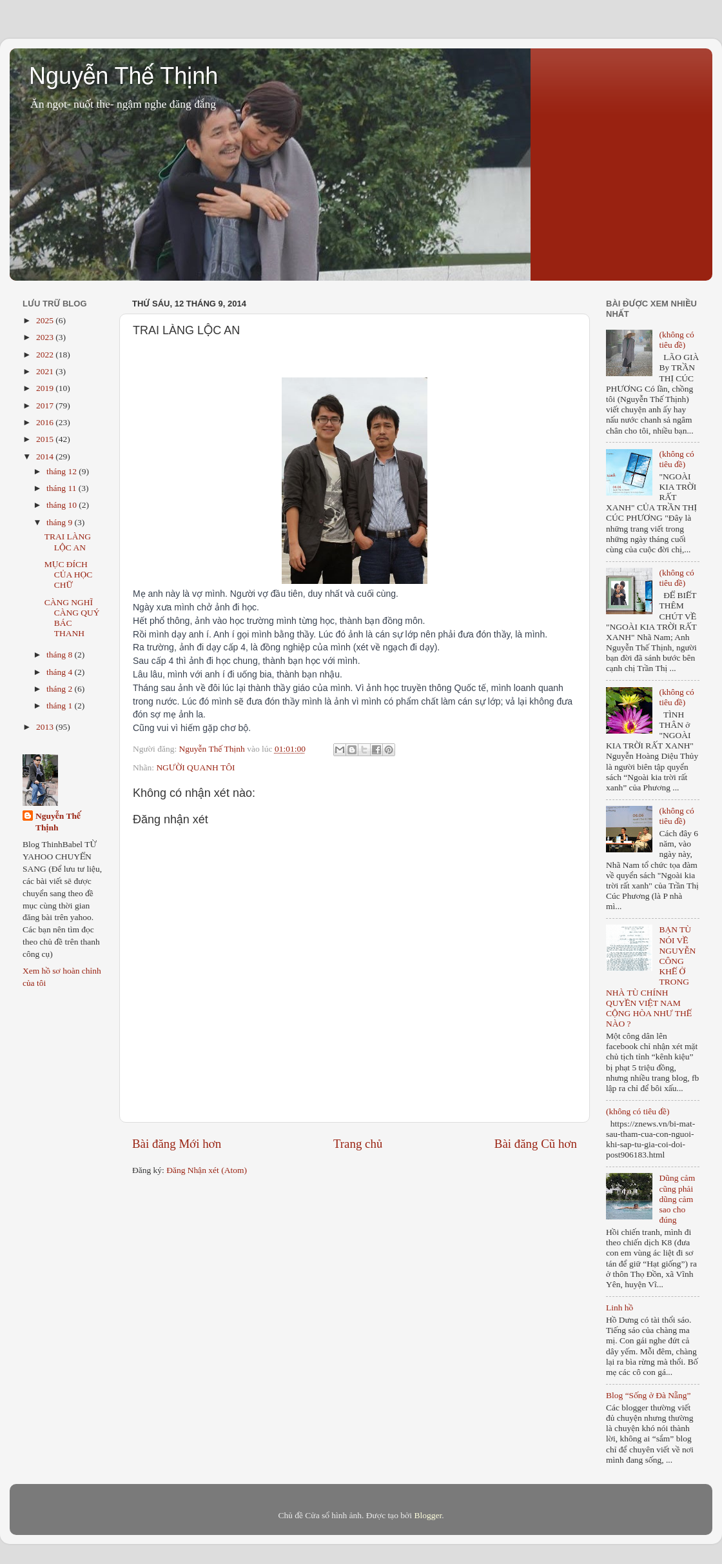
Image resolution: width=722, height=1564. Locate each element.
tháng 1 (60, 705)
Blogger (428, 1515)
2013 (45, 727)
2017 (45, 405)
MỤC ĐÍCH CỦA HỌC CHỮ (68, 574)
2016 (45, 422)
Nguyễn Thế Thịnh (123, 76)
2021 (45, 371)
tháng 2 (60, 689)
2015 (45, 439)
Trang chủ (357, 1143)
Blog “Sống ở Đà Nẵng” (648, 1395)
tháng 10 (62, 505)
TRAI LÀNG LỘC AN (67, 542)
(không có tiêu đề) (676, 340)
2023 (45, 337)
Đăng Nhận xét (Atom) (206, 1170)
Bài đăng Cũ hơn (535, 1143)
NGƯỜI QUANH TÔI (195, 767)
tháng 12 (62, 471)
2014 (45, 456)
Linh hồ (619, 1307)
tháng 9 (60, 522)
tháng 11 (62, 488)
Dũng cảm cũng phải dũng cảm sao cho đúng (677, 1199)
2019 (45, 388)
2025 (45, 320)
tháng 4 (60, 672)
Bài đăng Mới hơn (176, 1143)
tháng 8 (60, 654)
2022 (45, 354)
